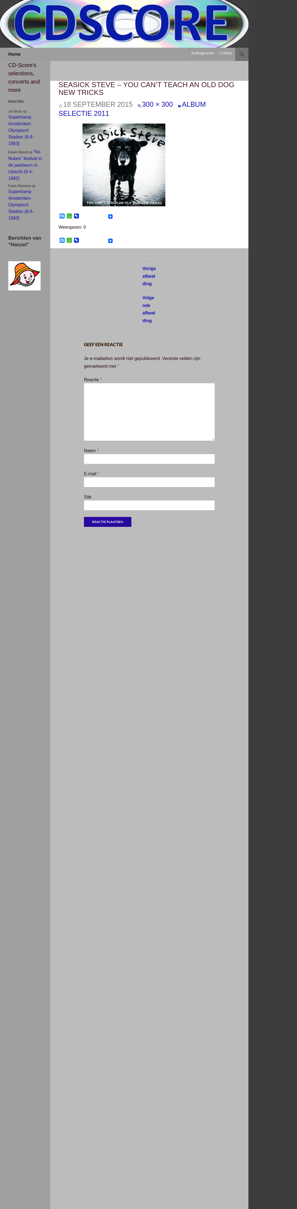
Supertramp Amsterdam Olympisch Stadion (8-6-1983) (21, 130)
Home (14, 54)
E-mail (91, 473)
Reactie (93, 379)
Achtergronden (202, 53)
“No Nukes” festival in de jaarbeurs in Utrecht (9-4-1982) (25, 165)
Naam (91, 450)
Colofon (225, 53)
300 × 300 (157, 104)
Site (88, 497)
